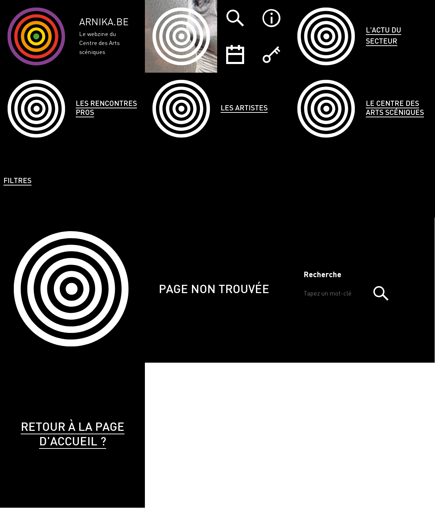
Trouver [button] (380, 293)
